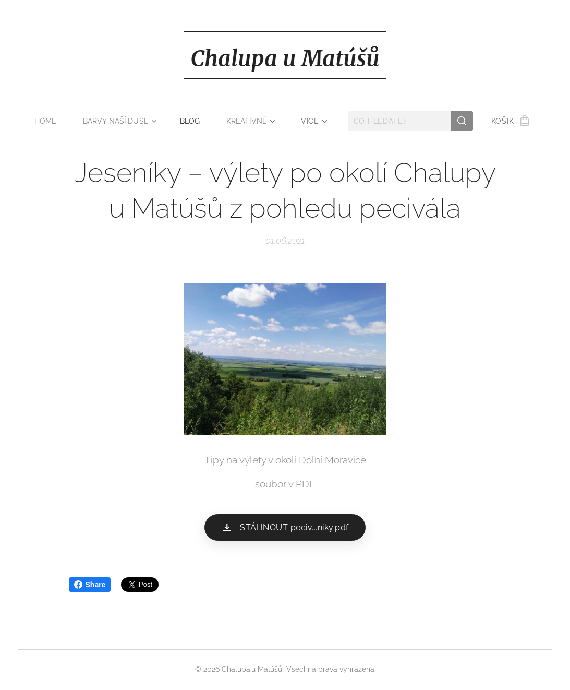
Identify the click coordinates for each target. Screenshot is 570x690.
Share (90, 584)
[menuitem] (48, 121)
